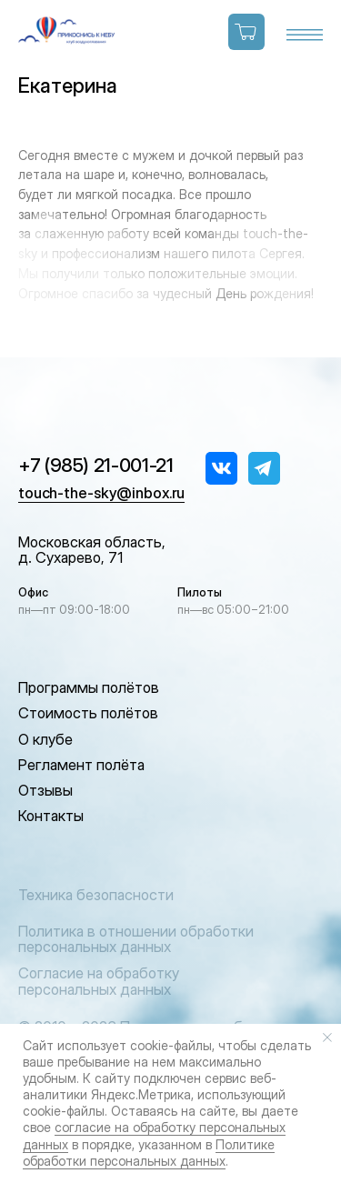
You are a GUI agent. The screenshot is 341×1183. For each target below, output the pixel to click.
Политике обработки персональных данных (149, 1152)
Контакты (51, 816)
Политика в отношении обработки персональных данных (136, 939)
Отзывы (45, 790)
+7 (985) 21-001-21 (96, 465)
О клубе (45, 739)
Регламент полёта (81, 765)
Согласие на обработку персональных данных (98, 981)
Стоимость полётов (88, 713)
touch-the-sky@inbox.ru (101, 493)
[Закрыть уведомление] (327, 1037)
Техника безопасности (96, 895)
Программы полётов (88, 687)
